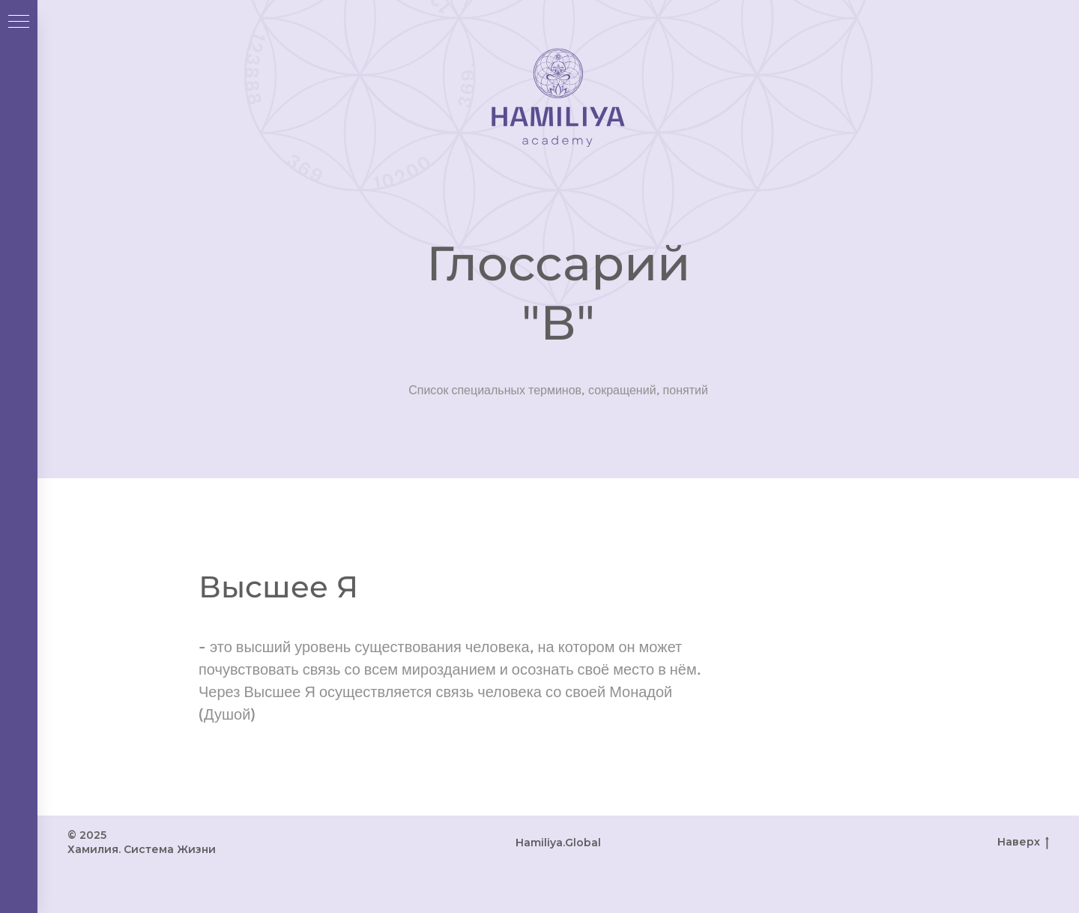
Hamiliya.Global (558, 842)
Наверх (1023, 842)
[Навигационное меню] (18, 22)
